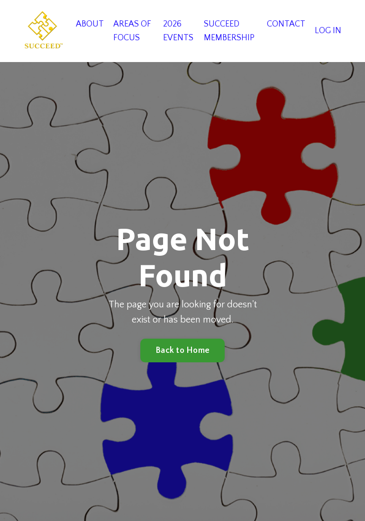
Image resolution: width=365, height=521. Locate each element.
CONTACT (286, 24)
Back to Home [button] (182, 350)
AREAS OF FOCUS (132, 31)
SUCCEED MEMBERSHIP (229, 31)
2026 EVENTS (178, 31)
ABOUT (90, 24)
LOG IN (328, 31)
